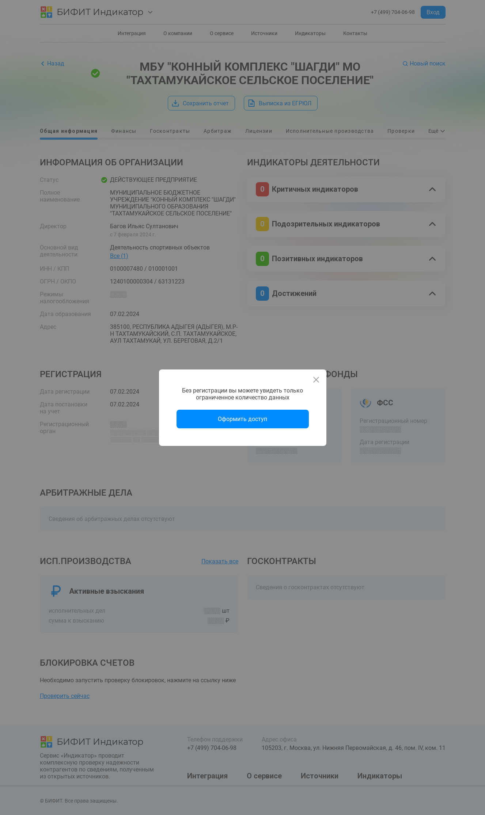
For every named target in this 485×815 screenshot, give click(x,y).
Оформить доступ (242, 419)
